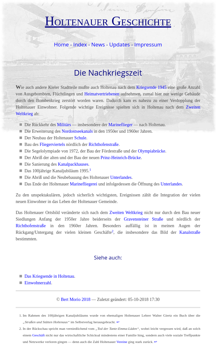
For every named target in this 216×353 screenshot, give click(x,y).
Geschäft (38, 335)
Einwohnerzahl (37, 283)
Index (80, 44)
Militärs (64, 124)
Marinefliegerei (83, 184)
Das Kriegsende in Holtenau (49, 276)
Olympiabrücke (151, 151)
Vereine (121, 342)
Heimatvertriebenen (101, 94)
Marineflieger (120, 124)
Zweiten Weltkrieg (126, 212)
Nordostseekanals (77, 131)
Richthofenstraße (104, 144)
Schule (80, 138)
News (98, 44)
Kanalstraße (189, 232)
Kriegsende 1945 (151, 87)
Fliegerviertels (52, 144)
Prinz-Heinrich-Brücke (120, 157)
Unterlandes (121, 177)
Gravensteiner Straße (143, 219)
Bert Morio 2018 (75, 299)
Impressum (148, 44)
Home (61, 44)
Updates (119, 44)
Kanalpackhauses (73, 164)
